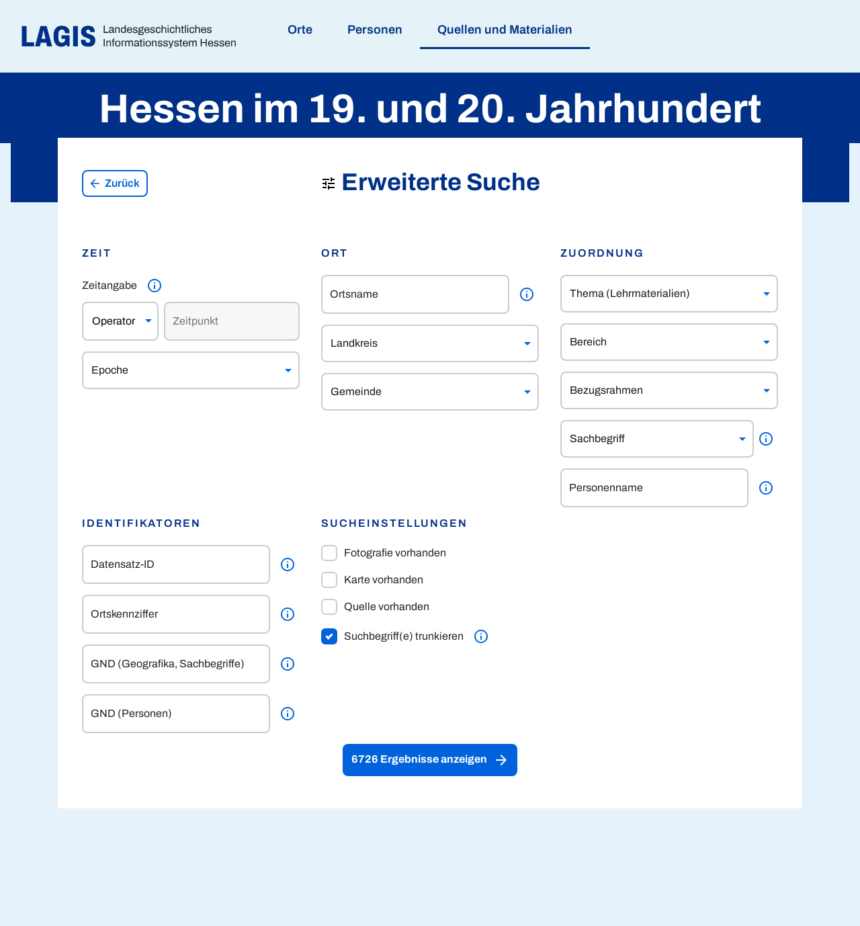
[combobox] (178, 370)
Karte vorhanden (372, 580)
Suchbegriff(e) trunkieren (392, 636)
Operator (113, 321)
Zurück (114, 183)
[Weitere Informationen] (154, 285)
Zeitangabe (109, 285)
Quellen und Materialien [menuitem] (504, 29)
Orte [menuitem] (300, 29)
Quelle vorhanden (375, 607)
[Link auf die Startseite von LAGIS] (134, 36)
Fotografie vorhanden (383, 553)
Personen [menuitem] (374, 29)
